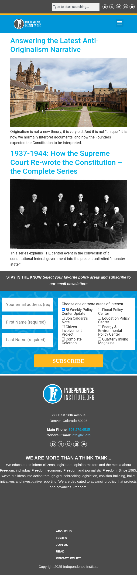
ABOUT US (64, 531)
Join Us (62, 544)
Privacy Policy (68, 558)
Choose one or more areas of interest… (94, 304)
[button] (119, 23)
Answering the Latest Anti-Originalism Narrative (54, 45)
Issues (61, 538)
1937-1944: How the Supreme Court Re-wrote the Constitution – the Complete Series (66, 162)
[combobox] (75, 7)
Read (60, 551)
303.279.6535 (79, 429)
